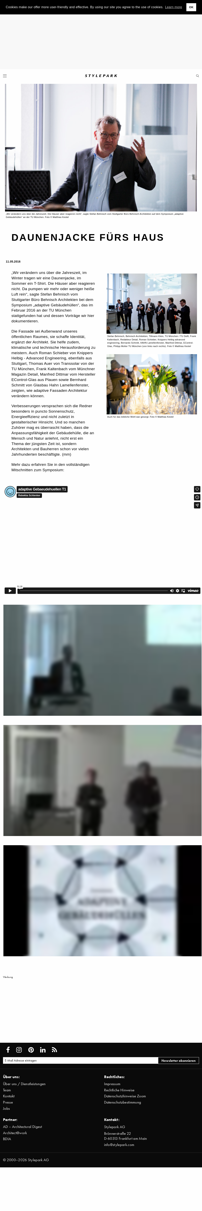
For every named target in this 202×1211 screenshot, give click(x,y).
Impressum (112, 1084)
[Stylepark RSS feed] (54, 1050)
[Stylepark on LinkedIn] (43, 1050)
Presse (8, 1102)
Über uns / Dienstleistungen (24, 1084)
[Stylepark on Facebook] (8, 1050)
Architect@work (15, 1133)
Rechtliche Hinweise (119, 1090)
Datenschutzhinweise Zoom (125, 1096)
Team (7, 1090)
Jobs (6, 1108)
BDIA (7, 1139)
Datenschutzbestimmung (122, 1102)
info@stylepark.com (119, 1145)
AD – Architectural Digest (22, 1126)
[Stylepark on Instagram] (19, 1050)
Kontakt (8, 1096)
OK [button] (191, 7)
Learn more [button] (173, 7)
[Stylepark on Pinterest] (31, 1050)
